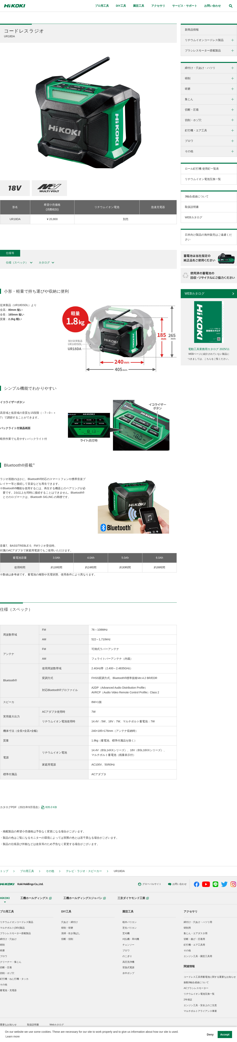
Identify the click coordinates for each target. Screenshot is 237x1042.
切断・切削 (67, 939)
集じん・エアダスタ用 (195, 933)
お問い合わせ (157, 884)
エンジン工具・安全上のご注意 (200, 1005)
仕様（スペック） (19, 262)
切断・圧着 (192, 109)
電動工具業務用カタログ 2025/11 (208, 349)
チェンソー (128, 944)
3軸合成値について (197, 196)
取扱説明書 (192, 206)
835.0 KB (49, 807)
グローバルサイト (130, 884)
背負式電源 (128, 967)
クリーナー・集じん (10, 962)
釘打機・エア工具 (196, 130)
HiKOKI (5, 898)
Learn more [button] (13, 1036)
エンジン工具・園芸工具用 (198, 956)
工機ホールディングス (36, 898)
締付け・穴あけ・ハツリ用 (198, 922)
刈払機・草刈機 (130, 939)
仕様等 (10, 253)
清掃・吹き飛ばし (70, 933)
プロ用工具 (27, 871)
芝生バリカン (129, 927)
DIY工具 (66, 911)
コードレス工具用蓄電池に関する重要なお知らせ (210, 977)
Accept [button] (224, 1034)
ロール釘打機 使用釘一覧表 (202, 168)
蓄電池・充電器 (8, 990)
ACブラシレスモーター (196, 988)
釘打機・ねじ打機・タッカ (14, 979)
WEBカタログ (193, 217)
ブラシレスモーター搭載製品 (203, 50)
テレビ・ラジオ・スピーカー (84, 871)
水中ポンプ (128, 973)
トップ (4, 871)
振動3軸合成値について (196, 982)
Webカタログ (57, 1024)
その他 (189, 151)
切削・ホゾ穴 (193, 120)
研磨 (187, 88)
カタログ (47, 262)
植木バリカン (129, 922)
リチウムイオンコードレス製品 (204, 40)
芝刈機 (126, 933)
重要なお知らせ (8, 1024)
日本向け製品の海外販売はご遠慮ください (208, 237)
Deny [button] (210, 1034)
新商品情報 (192, 29)
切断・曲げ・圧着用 (194, 939)
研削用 (187, 927)
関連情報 (189, 966)
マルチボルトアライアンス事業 (200, 1011)
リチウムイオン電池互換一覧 (203, 179)
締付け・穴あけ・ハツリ (200, 67)
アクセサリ (191, 911)
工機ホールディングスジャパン (84, 898)
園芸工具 (128, 911)
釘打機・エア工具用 (194, 944)
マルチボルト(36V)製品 (12, 927)
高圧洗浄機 (128, 962)
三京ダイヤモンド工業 (133, 898)
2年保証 (188, 999)
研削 (187, 78)
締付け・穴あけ (8, 939)
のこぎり (127, 956)
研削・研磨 (67, 927)
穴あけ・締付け (69, 922)
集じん (189, 99)
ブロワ (189, 140)
